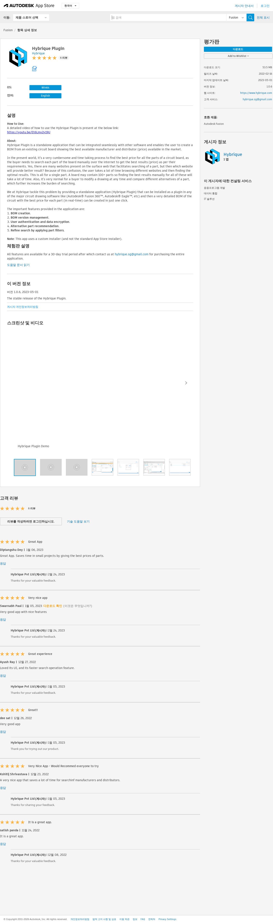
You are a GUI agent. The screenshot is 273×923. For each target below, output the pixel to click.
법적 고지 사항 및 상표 (104, 919)
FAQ (143, 919)
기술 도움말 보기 (78, 521)
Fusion (8, 30)
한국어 (70, 5)
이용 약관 (124, 919)
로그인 (265, 6)
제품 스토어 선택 (27, 17)
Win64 (45, 87)
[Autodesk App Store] (29, 6)
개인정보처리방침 (80, 919)
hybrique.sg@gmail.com (131, 254)
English (45, 95)
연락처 (151, 919)
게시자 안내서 (244, 6)
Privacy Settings (167, 919)
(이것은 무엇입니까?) (77, 606)
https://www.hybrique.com (256, 93)
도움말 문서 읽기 (18, 265)
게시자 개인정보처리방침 (22, 307)
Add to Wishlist (238, 56)
